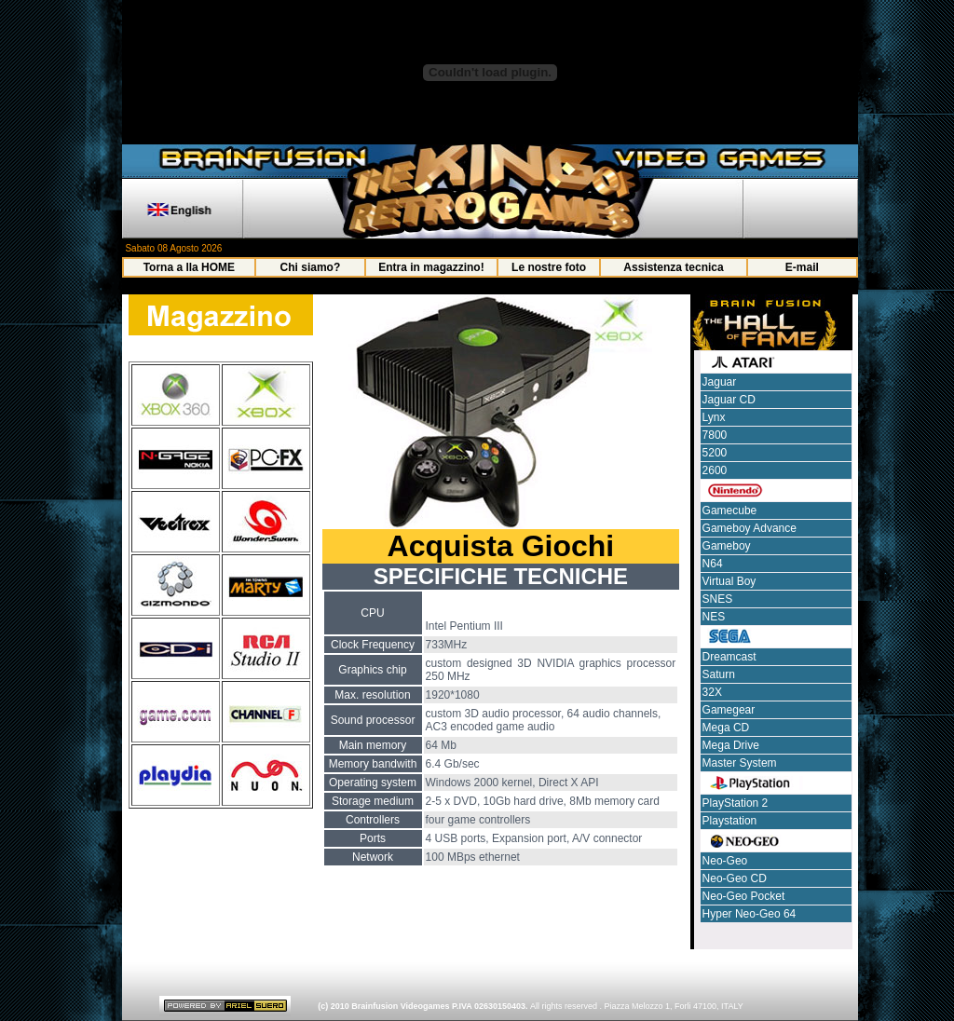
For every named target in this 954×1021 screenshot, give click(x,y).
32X (712, 692)
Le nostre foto (548, 267)
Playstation (729, 820)
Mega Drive (730, 745)
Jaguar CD (729, 399)
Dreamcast (729, 656)
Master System (739, 762)
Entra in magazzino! (431, 267)
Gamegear (729, 709)
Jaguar (719, 381)
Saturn (718, 674)
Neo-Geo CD (734, 878)
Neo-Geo (725, 860)
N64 (712, 563)
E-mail (802, 267)
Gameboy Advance (749, 528)
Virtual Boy (729, 581)
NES (714, 616)
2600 (715, 470)
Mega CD (726, 727)
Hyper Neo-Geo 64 (749, 913)
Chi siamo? (310, 267)
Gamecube (729, 510)
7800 (715, 435)
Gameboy (726, 545)
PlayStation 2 (735, 803)
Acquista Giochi (501, 546)
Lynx (714, 417)
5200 (715, 452)
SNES (717, 599)
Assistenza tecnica (673, 267)
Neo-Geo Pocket (743, 896)
